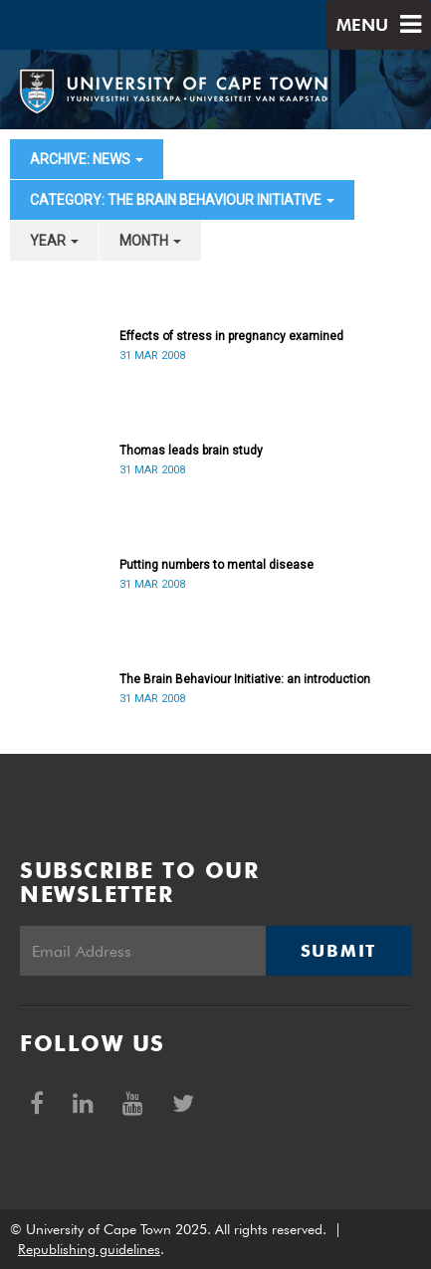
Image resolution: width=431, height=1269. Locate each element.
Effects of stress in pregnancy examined (231, 336)
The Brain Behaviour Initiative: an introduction (244, 679)
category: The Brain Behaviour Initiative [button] (182, 200)
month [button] (150, 241)
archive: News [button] (86, 159)
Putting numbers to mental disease (216, 565)
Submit (338, 951)
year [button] (54, 241)
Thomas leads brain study (191, 450)
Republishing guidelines (89, 1249)
